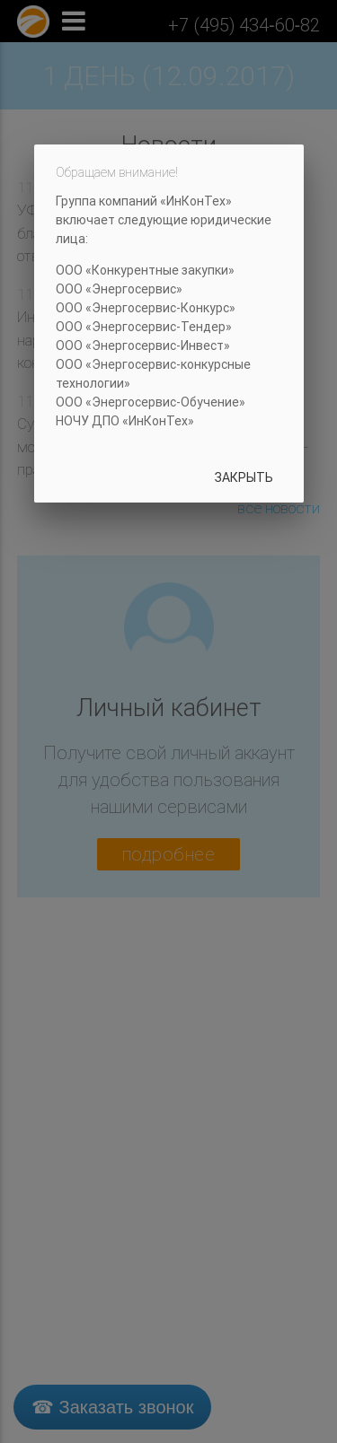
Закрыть (244, 477)
